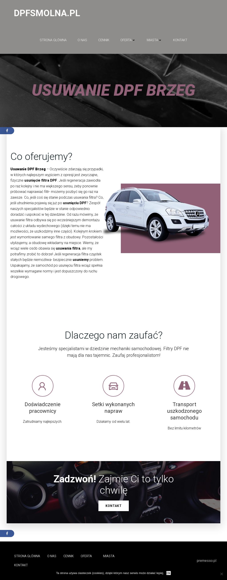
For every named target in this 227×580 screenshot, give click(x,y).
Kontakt (180, 40)
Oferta (128, 40)
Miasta (154, 40)
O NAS (82, 40)
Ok (168, 573)
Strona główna (53, 40)
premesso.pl (206, 561)
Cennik (103, 40)
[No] (221, 574)
